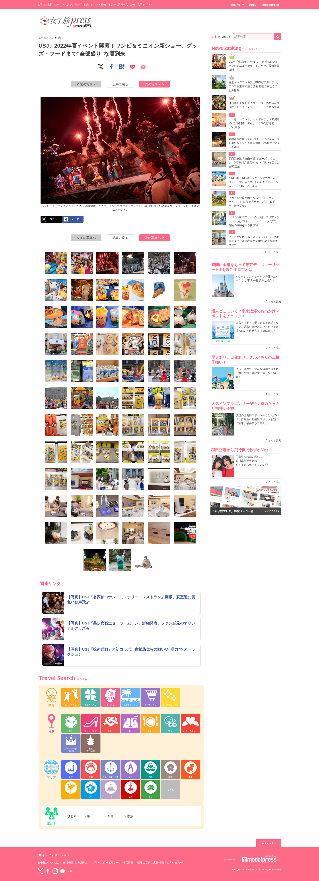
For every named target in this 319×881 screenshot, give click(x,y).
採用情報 (128, 862)
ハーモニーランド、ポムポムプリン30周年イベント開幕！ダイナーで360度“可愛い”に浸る (254, 123)
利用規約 (83, 862)
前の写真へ (86, 84)
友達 (110, 816)
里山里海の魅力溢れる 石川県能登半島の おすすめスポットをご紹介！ (253, 460)
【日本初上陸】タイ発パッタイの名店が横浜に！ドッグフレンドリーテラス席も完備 (254, 105)
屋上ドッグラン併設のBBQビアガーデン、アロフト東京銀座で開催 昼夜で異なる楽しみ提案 (254, 86)
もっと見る (274, 252)
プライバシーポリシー (105, 862)
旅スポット (224, 36)
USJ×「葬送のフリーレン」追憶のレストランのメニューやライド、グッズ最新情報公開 (254, 65)
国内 (60, 37)
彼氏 (90, 816)
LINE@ (70, 871)
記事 (214, 36)
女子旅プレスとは (48, 862)
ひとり (72, 816)
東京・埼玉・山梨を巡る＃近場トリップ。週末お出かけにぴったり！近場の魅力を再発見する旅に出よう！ (257, 326)
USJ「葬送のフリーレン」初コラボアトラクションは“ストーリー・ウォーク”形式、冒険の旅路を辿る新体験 (254, 221)
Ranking (236, 4)
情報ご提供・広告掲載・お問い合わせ (160, 862)
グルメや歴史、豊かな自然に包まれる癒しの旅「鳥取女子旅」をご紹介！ (257, 373)
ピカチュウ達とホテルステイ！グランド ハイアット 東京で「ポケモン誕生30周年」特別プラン (253, 201)
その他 (170, 790)
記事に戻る (120, 84)
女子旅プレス (46, 37)
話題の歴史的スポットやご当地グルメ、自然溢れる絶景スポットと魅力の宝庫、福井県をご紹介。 (257, 419)
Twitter (40, 871)
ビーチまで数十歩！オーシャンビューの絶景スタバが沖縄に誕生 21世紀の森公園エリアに (254, 241)
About (253, 4)
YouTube (62, 871)
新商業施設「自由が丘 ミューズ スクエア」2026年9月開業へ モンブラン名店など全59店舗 (254, 162)
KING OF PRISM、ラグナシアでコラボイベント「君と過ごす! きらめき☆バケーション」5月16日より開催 (253, 182)
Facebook (47, 871)
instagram (55, 871)
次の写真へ (154, 84)
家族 (130, 816)
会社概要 (68, 862)
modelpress (270, 4)
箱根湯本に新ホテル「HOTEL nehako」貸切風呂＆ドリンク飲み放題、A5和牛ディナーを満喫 (254, 143)
